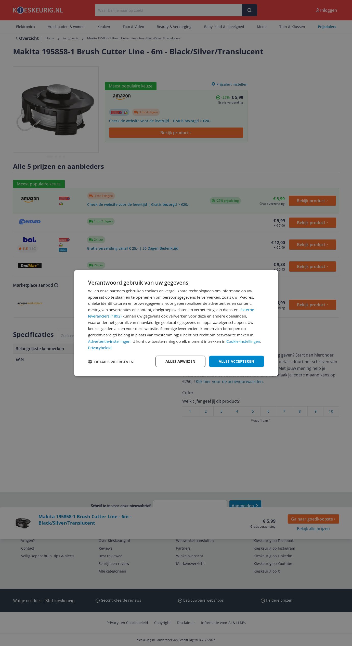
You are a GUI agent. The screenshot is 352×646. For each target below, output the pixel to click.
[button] (111, 361)
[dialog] (176, 323)
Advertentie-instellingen (109, 341)
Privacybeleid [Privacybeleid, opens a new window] (100, 347)
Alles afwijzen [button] (180, 361)
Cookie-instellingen (243, 341)
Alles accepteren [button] (236, 361)
